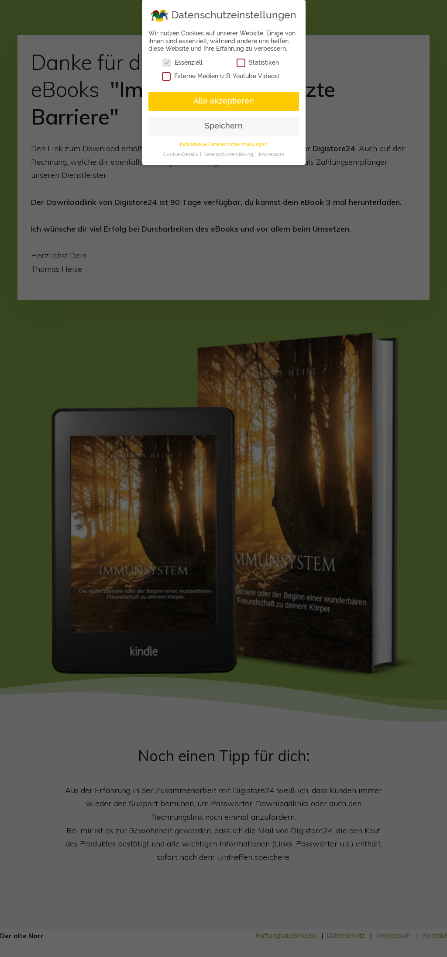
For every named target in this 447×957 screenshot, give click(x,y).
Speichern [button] (224, 125)
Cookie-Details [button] (181, 153)
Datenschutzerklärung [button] (228, 153)
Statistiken (258, 62)
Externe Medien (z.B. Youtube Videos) (220, 76)
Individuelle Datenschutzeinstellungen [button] (223, 143)
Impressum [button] (271, 153)
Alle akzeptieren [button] (223, 100)
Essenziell (182, 62)
